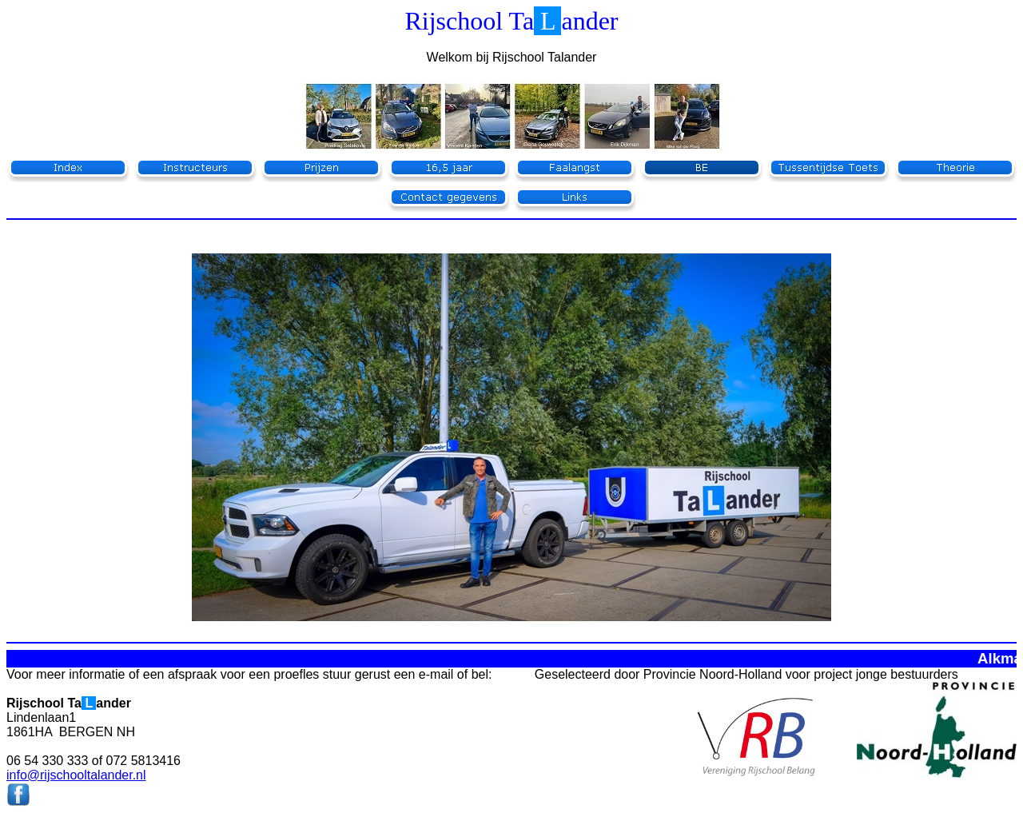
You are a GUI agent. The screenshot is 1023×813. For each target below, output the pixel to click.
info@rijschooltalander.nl (76, 775)
